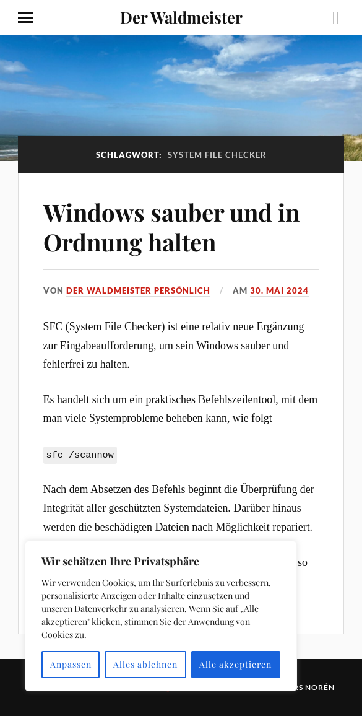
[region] (161, 616)
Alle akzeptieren (235, 664)
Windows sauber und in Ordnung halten (171, 227)
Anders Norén (302, 687)
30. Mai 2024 (279, 290)
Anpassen (71, 664)
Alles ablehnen (145, 664)
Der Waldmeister (181, 16)
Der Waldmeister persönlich (138, 290)
